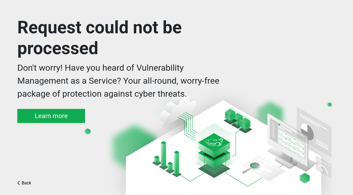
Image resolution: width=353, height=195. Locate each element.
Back (26, 183)
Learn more (51, 116)
